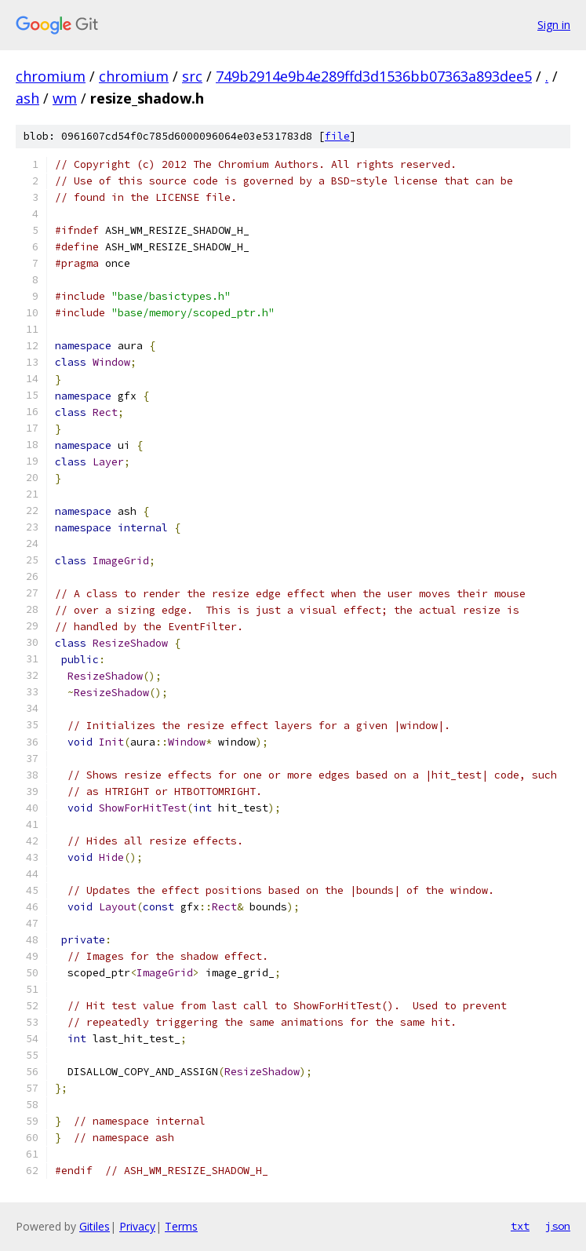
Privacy (137, 1226)
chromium (51, 76)
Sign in (553, 24)
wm (65, 98)
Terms (181, 1226)
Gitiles (94, 1226)
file (337, 136)
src (192, 76)
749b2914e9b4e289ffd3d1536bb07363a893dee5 (374, 76)
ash (27, 98)
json (557, 1226)
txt (520, 1226)
